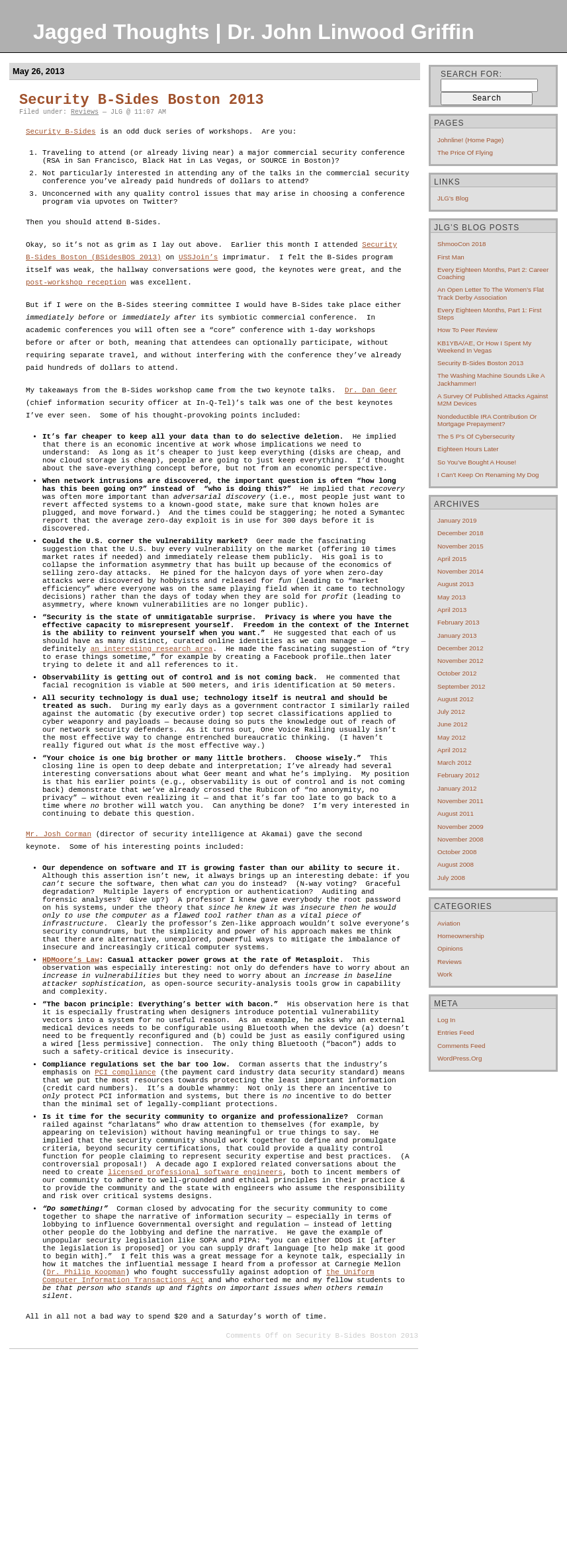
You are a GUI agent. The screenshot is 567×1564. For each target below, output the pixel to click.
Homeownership (460, 935)
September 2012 (461, 686)
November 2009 (460, 826)
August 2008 (455, 864)
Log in (446, 1019)
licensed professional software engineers (195, 1346)
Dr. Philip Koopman (86, 1470)
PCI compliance (125, 1222)
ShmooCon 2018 (461, 243)
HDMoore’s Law (70, 1084)
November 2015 (460, 546)
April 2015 (451, 558)
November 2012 (460, 660)
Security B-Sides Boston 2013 (141, 100)
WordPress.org (459, 1058)
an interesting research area (152, 712)
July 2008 (451, 877)
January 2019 (456, 520)
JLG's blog (452, 198)
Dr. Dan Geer (371, 403)
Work (445, 974)
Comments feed (461, 1045)
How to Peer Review (467, 329)
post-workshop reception (76, 295)
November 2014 (460, 571)
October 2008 (456, 851)
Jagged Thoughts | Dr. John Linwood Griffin (253, 32)
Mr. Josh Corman (58, 936)
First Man (450, 257)
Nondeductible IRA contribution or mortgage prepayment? (487, 420)
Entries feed (455, 1032)
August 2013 (455, 583)
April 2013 (451, 609)
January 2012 (456, 788)
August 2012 (455, 699)
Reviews (85, 112)
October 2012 (456, 673)
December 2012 (460, 648)
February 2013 (458, 622)
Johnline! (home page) (470, 140)
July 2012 (451, 711)
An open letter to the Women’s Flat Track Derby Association (490, 293)
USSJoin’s (198, 270)
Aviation (448, 923)
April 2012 (451, 750)
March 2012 (454, 762)
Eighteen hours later (468, 449)
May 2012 (451, 737)
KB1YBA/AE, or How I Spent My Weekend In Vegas (484, 346)
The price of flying (465, 152)
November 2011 (460, 800)
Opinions (450, 948)
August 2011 (455, 813)
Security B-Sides (61, 132)
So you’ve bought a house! (476, 462)
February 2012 (458, 775)
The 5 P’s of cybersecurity (476, 436)
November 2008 (460, 839)
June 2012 (452, 724)
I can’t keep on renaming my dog (488, 474)
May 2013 (451, 597)
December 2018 (460, 533)
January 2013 (456, 635)
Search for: (471, 74)
